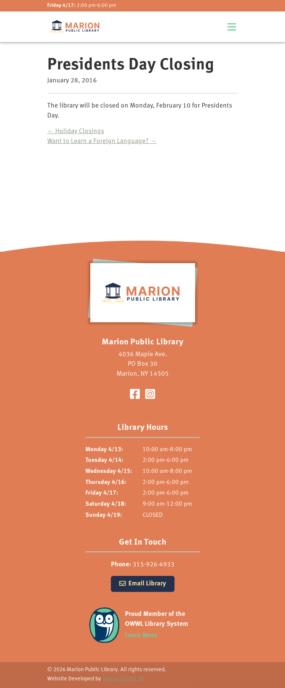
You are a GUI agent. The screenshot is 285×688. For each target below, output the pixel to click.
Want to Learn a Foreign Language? (102, 141)
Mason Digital (119, 679)
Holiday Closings (75, 131)
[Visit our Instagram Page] (150, 395)
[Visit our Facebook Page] (135, 395)
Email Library (147, 583)
